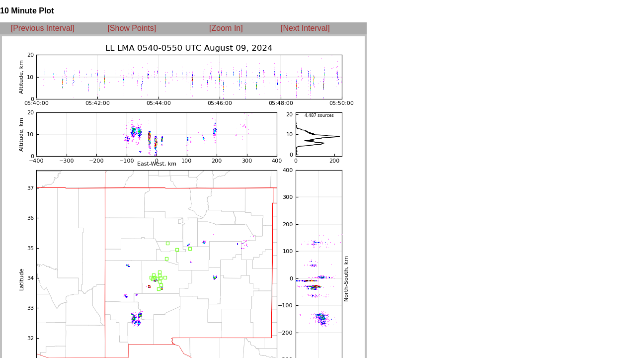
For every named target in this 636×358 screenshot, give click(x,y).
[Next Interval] (305, 28)
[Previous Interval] (43, 28)
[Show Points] (131, 28)
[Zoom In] (226, 28)
